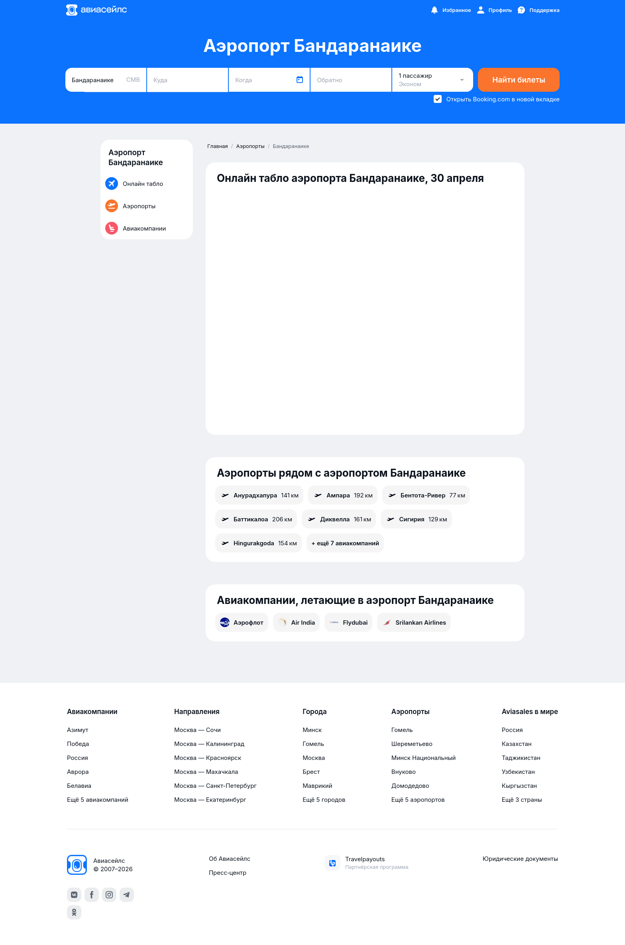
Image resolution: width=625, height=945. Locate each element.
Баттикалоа (256, 519)
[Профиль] (494, 10)
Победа (78, 744)
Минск (312, 730)
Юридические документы (520, 858)
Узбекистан (518, 771)
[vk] (74, 895)
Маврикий (317, 785)
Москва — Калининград (209, 744)
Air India (296, 622)
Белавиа (79, 785)
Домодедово (410, 785)
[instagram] (109, 895)
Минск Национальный (423, 758)
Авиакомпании (92, 712)
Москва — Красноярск (207, 758)
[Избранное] (450, 10)
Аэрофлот (241, 622)
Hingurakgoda (258, 543)
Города (315, 712)
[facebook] (91, 895)
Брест (311, 771)
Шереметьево (411, 744)
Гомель (313, 744)
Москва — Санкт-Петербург (215, 785)
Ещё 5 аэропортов (418, 799)
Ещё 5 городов (324, 799)
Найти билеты (518, 80)
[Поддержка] (538, 10)
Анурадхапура (259, 495)
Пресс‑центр (227, 872)
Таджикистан (521, 758)
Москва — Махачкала (206, 771)
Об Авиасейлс (229, 858)
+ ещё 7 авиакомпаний (345, 543)
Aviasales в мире (530, 712)
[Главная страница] (96, 10)
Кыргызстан (519, 785)
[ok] (74, 912)
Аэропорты (410, 712)
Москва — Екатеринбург (210, 799)
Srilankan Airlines (414, 622)
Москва (314, 758)
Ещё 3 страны (522, 799)
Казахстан (517, 744)
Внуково (403, 771)
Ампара (343, 495)
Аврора (78, 771)
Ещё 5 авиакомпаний (97, 799)
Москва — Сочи (197, 730)
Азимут (77, 730)
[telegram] (127, 895)
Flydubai (348, 622)
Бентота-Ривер (426, 495)
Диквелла (339, 519)
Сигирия (416, 519)
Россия (77, 758)
